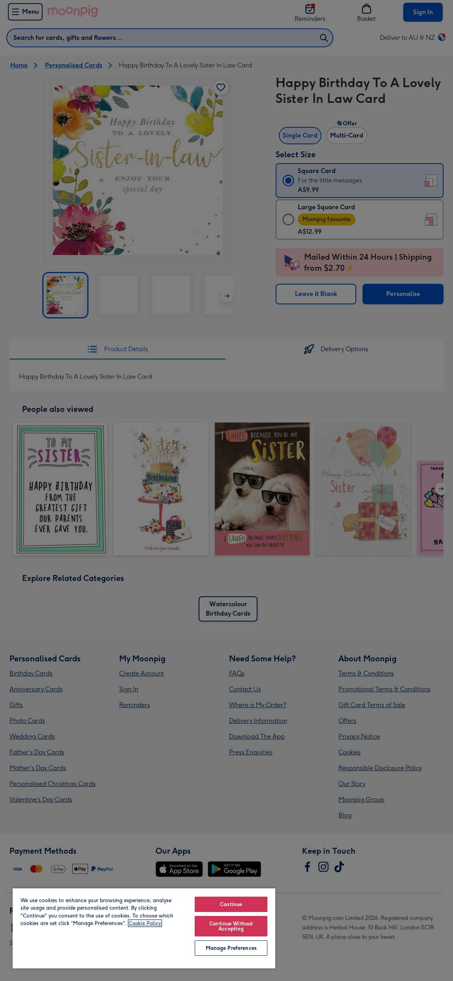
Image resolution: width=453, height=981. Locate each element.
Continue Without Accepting (231, 926)
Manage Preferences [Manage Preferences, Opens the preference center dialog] (231, 948)
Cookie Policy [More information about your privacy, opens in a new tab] (145, 923)
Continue (231, 904)
